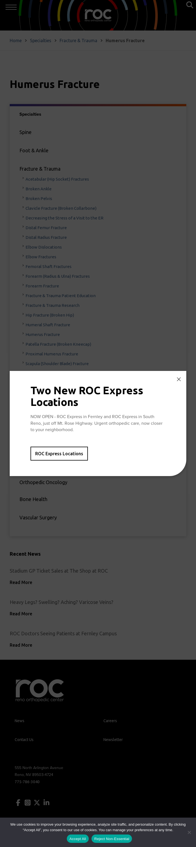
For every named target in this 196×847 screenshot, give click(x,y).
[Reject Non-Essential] (189, 832)
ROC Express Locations (59, 453)
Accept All (78, 839)
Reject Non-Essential (111, 839)
